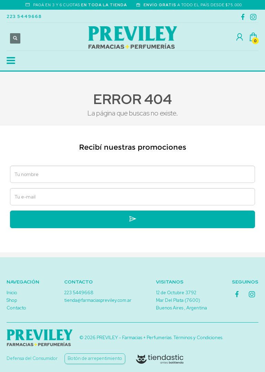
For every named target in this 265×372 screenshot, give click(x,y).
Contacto (16, 308)
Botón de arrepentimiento (95, 358)
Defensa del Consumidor (32, 358)
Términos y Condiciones (198, 338)
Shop (12, 300)
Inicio (12, 293)
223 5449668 (24, 16)
